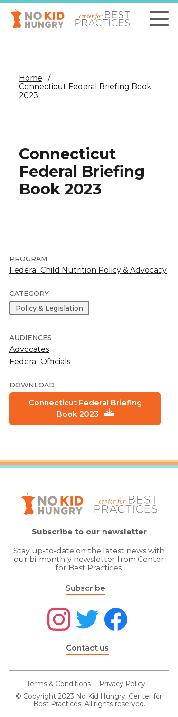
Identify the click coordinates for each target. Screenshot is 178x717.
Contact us (87, 648)
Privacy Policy (122, 684)
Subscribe (85, 588)
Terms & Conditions (59, 684)
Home (30, 78)
